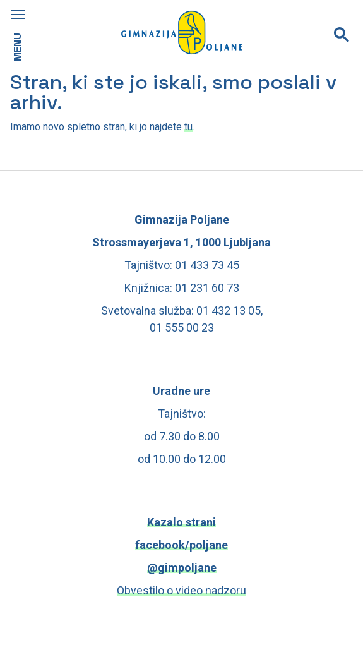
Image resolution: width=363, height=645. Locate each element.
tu (188, 127)
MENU (17, 47)
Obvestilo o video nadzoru (181, 590)
